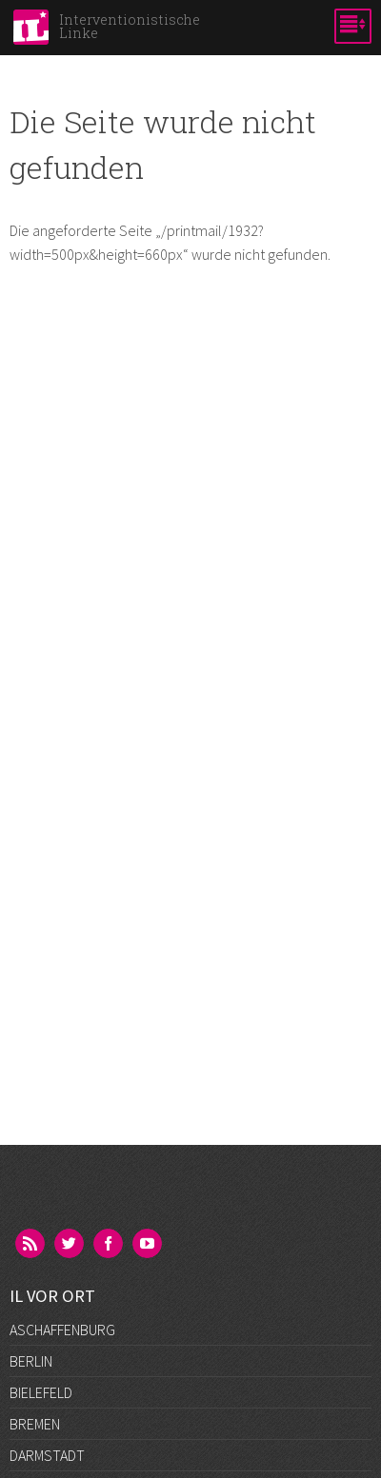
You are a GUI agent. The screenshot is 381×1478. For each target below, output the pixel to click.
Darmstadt (47, 1455)
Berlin (31, 1360)
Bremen (35, 1423)
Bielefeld (41, 1392)
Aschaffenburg (62, 1329)
